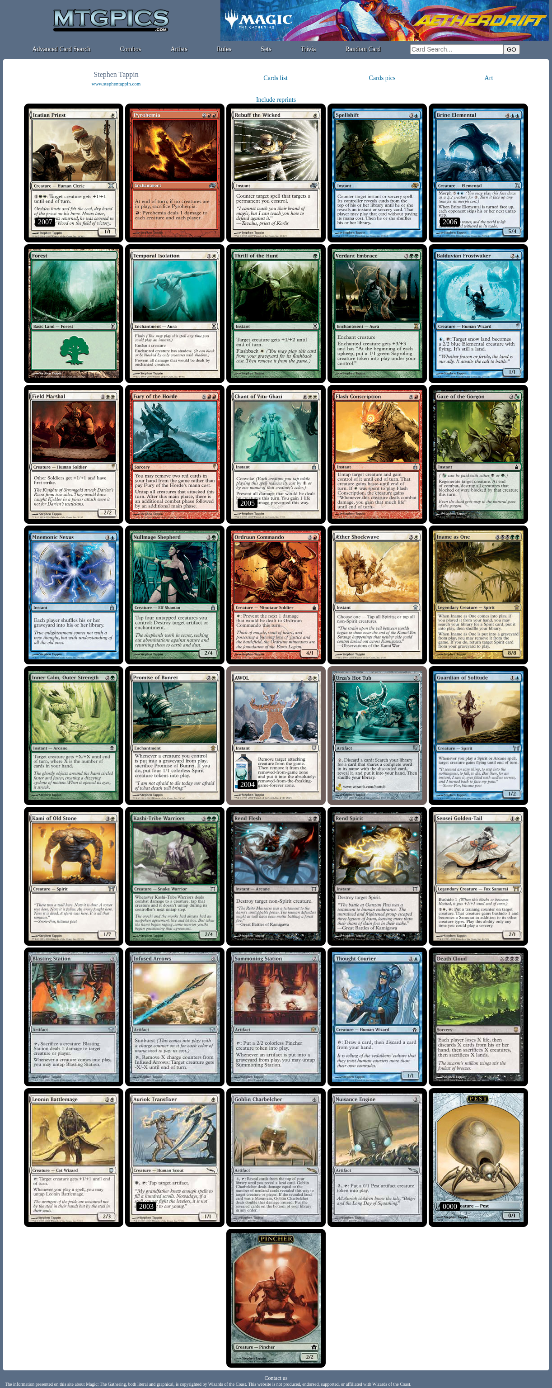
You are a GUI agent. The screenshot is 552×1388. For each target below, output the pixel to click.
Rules (224, 49)
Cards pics (382, 78)
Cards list (275, 78)
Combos (130, 49)
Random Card (363, 49)
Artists (178, 49)
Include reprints (276, 99)
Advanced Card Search (61, 49)
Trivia (308, 49)
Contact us (276, 1378)
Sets (266, 49)
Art (489, 78)
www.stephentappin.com (116, 83)
